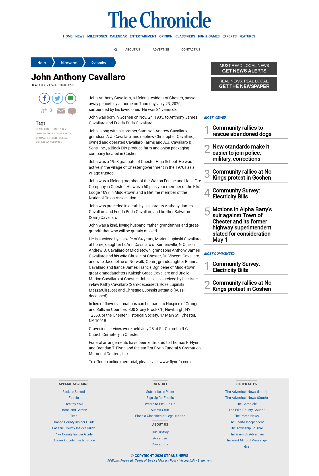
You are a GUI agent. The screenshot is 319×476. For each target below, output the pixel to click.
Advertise (161, 49)
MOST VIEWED (215, 117)
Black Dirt (39, 85)
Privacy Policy (168, 460)
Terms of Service (146, 460)
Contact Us (190, 49)
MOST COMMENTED (219, 253)
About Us (132, 49)
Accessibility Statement (196, 460)
